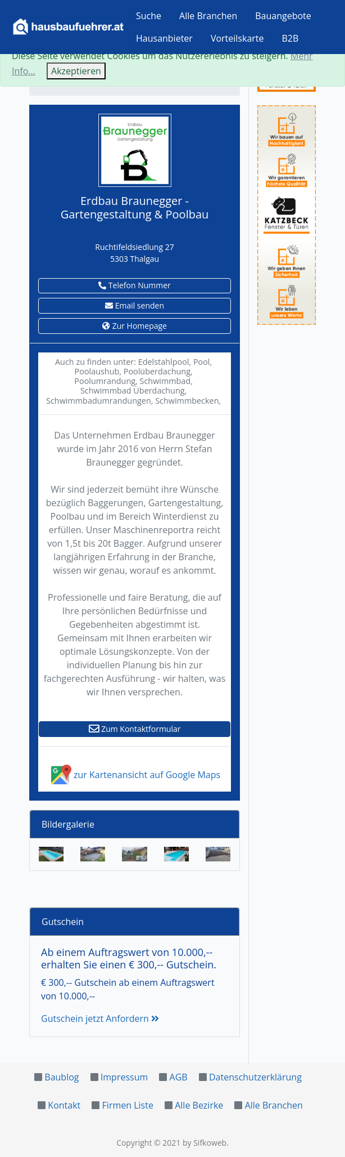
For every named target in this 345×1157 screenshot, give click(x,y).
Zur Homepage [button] (134, 325)
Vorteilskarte (237, 38)
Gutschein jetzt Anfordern (100, 1018)
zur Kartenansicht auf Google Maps (134, 775)
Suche (148, 16)
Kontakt (64, 1105)
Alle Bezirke (199, 1105)
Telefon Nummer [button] (134, 285)
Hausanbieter (164, 38)
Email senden (134, 305)
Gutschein (63, 921)
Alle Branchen (208, 16)
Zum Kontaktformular (135, 728)
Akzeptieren (76, 71)
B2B (290, 38)
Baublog (61, 1077)
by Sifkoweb (204, 1142)
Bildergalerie (68, 824)
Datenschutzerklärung (255, 1077)
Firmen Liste (127, 1105)
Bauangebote (283, 16)
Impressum (124, 1077)
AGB (179, 1077)
